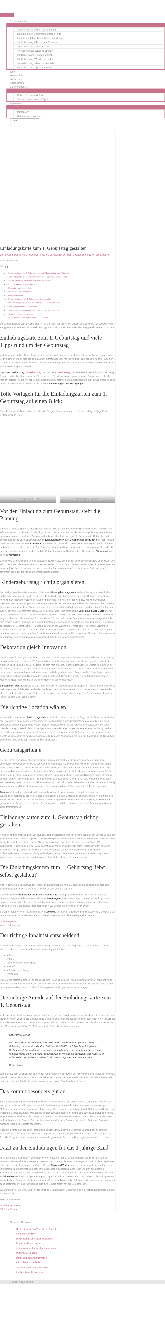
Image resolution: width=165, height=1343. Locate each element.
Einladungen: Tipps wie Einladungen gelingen (49, 254)
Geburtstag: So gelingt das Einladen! (91, 254)
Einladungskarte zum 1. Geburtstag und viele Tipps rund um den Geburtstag (39, 273)
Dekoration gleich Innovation (19, 288)
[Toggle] (6, 267)
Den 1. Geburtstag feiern (12, 254)
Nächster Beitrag (10, 1209)
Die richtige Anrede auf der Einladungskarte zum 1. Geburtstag (34, 310)
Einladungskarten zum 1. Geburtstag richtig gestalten (29, 299)
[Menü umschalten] (85, 25)
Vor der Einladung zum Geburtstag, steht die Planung (30, 280)
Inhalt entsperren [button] (8, 921)
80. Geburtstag (62, 372)
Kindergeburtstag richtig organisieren (23, 284)
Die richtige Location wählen (19, 292)
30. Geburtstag (33, 372)
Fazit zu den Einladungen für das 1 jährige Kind (28, 318)
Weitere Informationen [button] (11, 925)
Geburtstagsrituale (15, 295)
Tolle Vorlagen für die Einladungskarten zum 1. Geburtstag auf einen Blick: (38, 277)
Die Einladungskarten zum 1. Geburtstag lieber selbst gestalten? (34, 303)
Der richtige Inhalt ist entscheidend (23, 307)
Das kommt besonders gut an (21, 314)
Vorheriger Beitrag (10, 1205)
